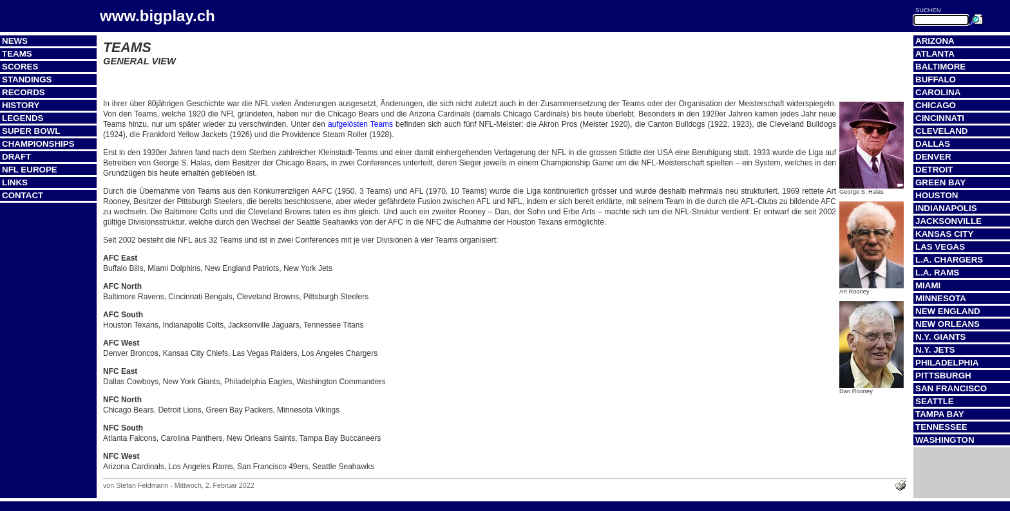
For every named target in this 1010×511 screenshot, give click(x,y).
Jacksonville (948, 221)
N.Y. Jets (935, 350)
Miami (927, 285)
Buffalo (935, 79)
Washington (945, 440)
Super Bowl (31, 131)
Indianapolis (946, 208)
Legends (22, 118)
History (21, 105)
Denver (933, 157)
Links (15, 182)
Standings (27, 79)
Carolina (937, 92)
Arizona (935, 41)
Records (23, 92)
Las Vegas (940, 247)
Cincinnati (939, 118)
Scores (20, 66)
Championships (38, 144)
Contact (22, 195)
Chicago (935, 105)
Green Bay (940, 182)
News (15, 41)
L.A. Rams (937, 272)
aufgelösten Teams (360, 124)
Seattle (934, 401)
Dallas (932, 144)
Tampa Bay (939, 414)
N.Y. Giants (940, 337)
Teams (17, 54)
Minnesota (940, 298)
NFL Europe (29, 169)
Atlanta (935, 54)
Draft (16, 157)
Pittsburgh (943, 375)
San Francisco (951, 388)
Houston (936, 195)
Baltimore (940, 66)
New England (947, 311)
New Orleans (947, 324)
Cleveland (941, 131)
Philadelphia (946, 362)
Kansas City (944, 234)
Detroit (934, 169)
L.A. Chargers (949, 260)
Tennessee (941, 427)
